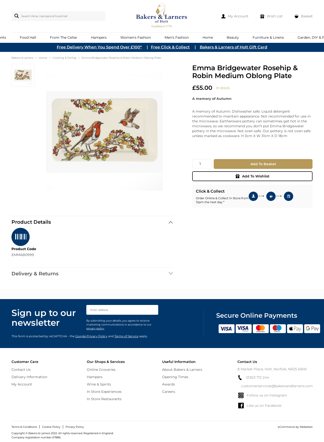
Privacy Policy (75, 427)
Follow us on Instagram (262, 395)
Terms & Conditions (24, 427)
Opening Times (175, 377)
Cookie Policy (51, 427)
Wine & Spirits (99, 384)
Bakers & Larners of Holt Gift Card (233, 47)
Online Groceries (101, 369)
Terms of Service (126, 336)
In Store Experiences (104, 391)
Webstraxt (306, 427)
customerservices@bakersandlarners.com (275, 386)
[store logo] (162, 16)
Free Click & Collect (170, 47)
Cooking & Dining (64, 57)
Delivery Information (29, 377)
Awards (168, 384)
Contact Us (21, 369)
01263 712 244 (253, 377)
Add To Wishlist (252, 176)
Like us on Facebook (259, 405)
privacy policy (95, 328)
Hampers (94, 377)
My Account (21, 384)
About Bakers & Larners (182, 369)
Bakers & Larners (22, 57)
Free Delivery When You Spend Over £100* (99, 47)
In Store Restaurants (104, 399)
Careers (168, 391)
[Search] (15, 16)
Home (43, 57)
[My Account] (234, 16)
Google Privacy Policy (91, 336)
